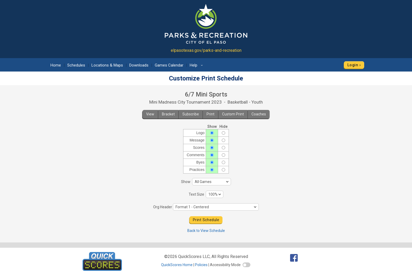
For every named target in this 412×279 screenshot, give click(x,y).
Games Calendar (169, 65)
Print (210, 114)
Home (55, 65)
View (150, 114)
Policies (201, 265)
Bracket (168, 114)
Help (197, 65)
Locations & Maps (107, 65)
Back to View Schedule (206, 231)
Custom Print (233, 114)
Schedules (76, 65)
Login (352, 65)
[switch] (246, 264)
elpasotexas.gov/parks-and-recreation (206, 50)
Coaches (258, 114)
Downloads (138, 65)
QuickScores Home (177, 265)
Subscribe (190, 114)
